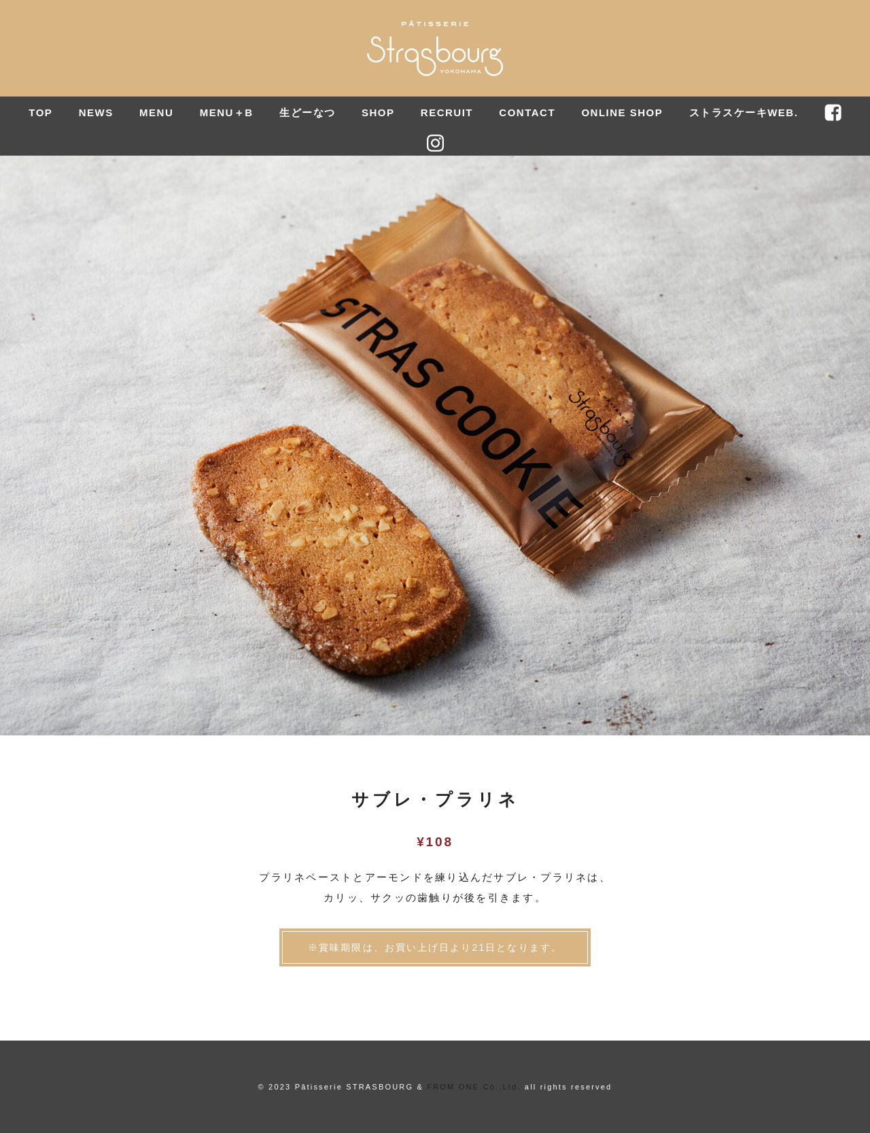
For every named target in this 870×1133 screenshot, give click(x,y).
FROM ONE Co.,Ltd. (474, 1087)
